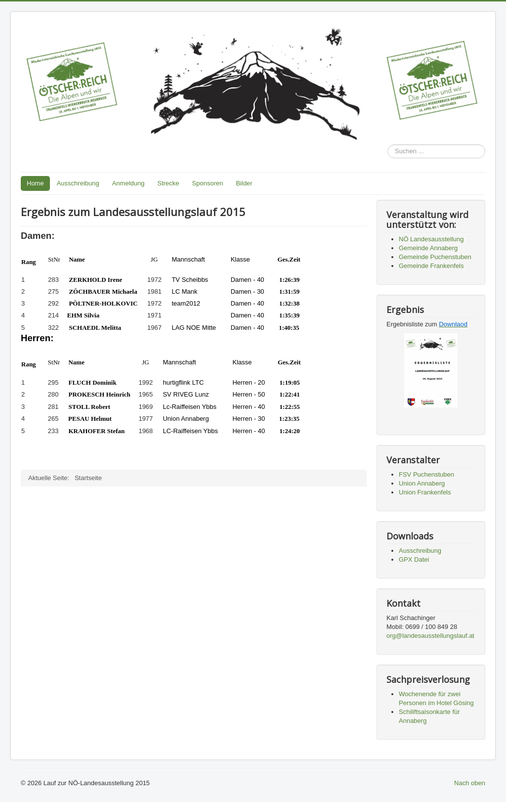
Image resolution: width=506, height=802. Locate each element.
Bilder (244, 183)
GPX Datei (414, 559)
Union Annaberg (422, 483)
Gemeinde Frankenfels (431, 265)
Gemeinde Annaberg (428, 248)
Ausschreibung (78, 183)
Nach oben (469, 783)
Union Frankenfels (425, 492)
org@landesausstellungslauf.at (430, 635)
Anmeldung (128, 183)
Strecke (168, 183)
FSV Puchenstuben (426, 474)
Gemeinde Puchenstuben (435, 257)
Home (35, 183)
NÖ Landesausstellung (431, 239)
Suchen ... (387, 144)
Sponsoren (207, 183)
